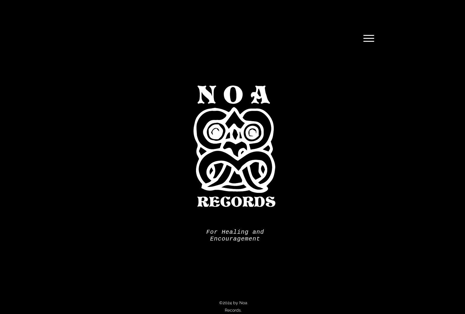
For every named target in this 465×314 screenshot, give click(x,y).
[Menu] (369, 38)
